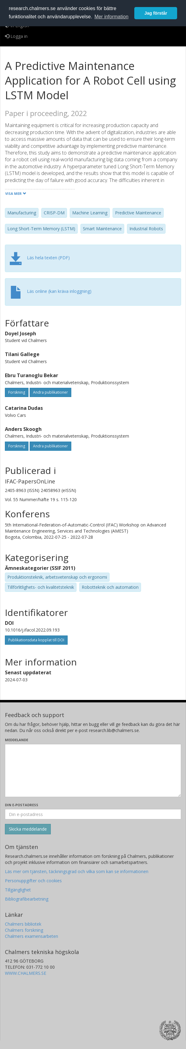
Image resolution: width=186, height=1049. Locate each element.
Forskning (16, 392)
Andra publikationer (50, 392)
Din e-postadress (21, 805)
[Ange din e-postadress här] (93, 814)
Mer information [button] (111, 16)
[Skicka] (28, 829)
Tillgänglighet (18, 890)
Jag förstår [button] (155, 13)
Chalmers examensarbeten (31, 936)
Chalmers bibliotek (23, 924)
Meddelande (16, 740)
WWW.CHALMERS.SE (25, 973)
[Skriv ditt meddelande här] (93, 770)
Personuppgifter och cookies (33, 880)
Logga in (16, 36)
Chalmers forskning (24, 930)
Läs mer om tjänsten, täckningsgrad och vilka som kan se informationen (76, 871)
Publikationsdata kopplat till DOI (36, 640)
